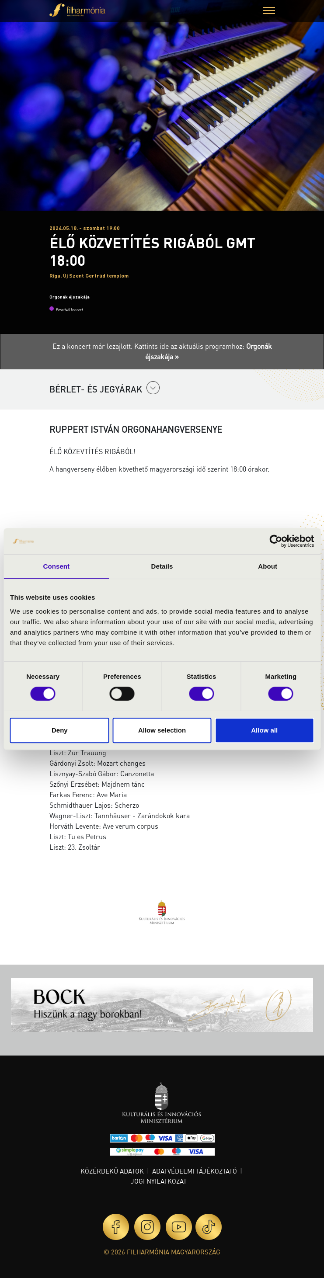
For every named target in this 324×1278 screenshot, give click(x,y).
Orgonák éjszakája (69, 296)
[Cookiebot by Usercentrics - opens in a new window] (275, 541)
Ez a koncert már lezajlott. (93, 346)
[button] (269, 11)
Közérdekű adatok (112, 1171)
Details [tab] (162, 566)
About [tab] (267, 566)
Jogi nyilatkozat (159, 1181)
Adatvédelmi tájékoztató (194, 1171)
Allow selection (162, 730)
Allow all (264, 730)
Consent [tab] (56, 566)
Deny (60, 730)
